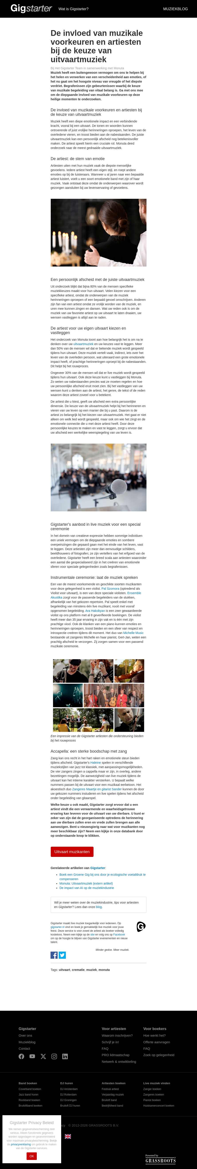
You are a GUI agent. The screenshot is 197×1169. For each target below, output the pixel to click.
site (92, 934)
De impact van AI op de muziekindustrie (87, 888)
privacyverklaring (21, 1144)
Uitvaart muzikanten (72, 852)
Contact (24, 1048)
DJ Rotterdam (68, 1094)
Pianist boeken (152, 1100)
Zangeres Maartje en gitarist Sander (97, 789)
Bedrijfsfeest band (112, 1105)
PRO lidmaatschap (115, 1055)
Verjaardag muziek (113, 1094)
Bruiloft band (109, 1100)
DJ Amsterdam (69, 1089)
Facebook (119, 934)
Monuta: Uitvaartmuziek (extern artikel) (86, 883)
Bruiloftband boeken (30, 1105)
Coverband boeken (30, 1089)
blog (99, 907)
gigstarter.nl (57, 927)
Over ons (25, 1035)
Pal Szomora (110, 588)
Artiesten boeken (113, 1083)
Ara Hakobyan (95, 611)
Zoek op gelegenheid (158, 1055)
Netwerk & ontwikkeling (119, 1061)
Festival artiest (110, 1089)
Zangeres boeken (153, 1094)
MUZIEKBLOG (175, 9)
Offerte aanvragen (156, 1042)
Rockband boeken (29, 1100)
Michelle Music (133, 633)
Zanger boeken (152, 1089)
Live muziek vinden (156, 1083)
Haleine (95, 762)
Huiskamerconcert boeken (158, 1105)
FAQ (105, 1048)
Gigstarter (97, 868)
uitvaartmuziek (83, 344)
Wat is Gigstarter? (73, 9)
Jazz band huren (28, 1094)
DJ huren (66, 1083)
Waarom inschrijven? (117, 1035)
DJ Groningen (68, 1100)
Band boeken (28, 1083)
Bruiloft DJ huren (70, 1105)
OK (31, 1156)
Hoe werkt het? (154, 1035)
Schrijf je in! (110, 1042)
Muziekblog (27, 1042)
